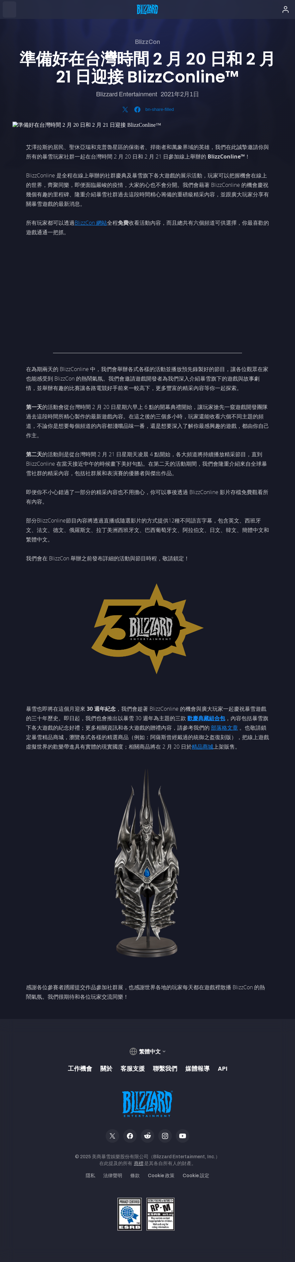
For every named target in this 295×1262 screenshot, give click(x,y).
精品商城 (202, 746)
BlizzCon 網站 (91, 222)
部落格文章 (224, 727)
